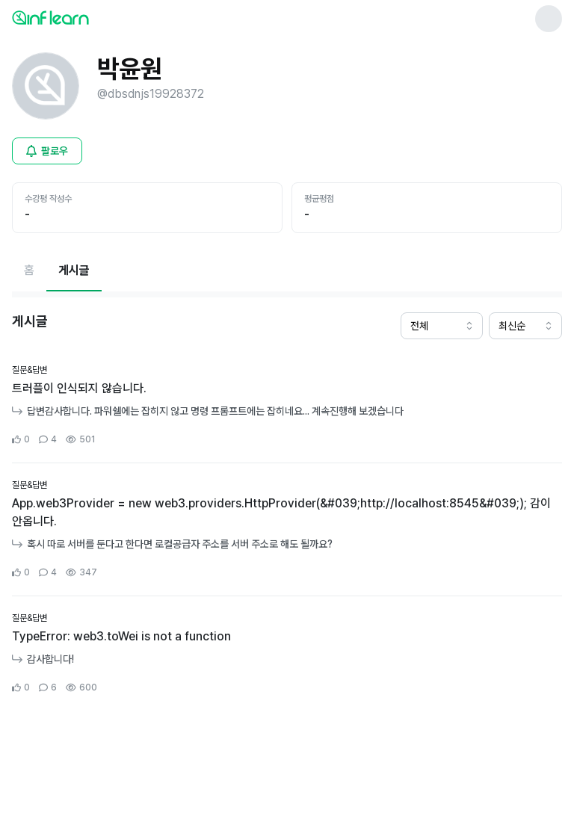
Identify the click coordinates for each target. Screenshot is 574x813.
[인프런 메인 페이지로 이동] (86, 17)
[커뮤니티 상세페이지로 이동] (287, 405)
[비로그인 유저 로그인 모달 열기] (47, 150)
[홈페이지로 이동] (29, 270)
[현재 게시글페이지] (74, 270)
